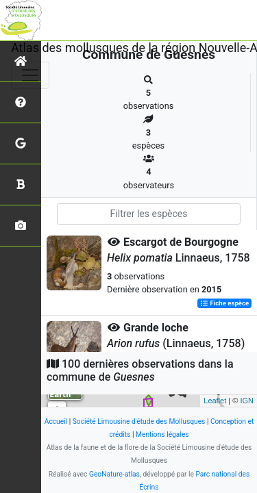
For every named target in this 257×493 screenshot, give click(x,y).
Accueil (56, 421)
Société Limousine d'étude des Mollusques (139, 421)
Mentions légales (162, 434)
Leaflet (215, 400)
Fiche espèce (224, 303)
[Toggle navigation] (30, 75)
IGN (247, 400)
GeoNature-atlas (114, 474)
